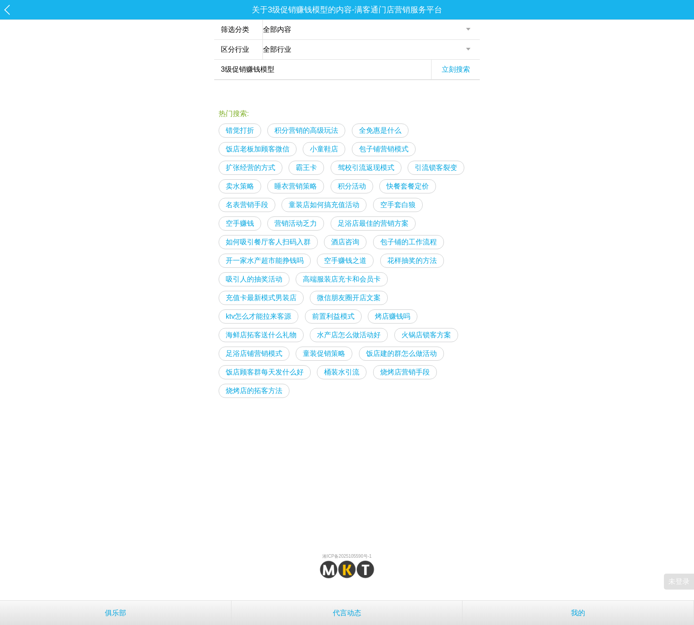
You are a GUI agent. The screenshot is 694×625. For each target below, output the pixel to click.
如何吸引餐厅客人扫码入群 (268, 242)
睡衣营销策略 (295, 186)
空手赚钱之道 (345, 260)
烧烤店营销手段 (405, 372)
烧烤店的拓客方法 (254, 390)
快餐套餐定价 (407, 186)
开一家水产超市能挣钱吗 (265, 260)
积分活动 (352, 186)
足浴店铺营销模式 (254, 353)
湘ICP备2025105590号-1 (346, 556)
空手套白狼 (398, 204)
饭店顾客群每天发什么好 (265, 372)
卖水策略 (240, 186)
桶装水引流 (341, 372)
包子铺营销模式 (384, 149)
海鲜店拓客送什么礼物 (261, 335)
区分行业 (235, 49)
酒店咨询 (345, 242)
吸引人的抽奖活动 (254, 279)
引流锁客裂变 (436, 167)
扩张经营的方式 (250, 167)
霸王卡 (306, 167)
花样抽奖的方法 (412, 260)
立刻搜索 (456, 69)
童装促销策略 (324, 353)
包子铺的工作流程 (408, 242)
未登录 (679, 581)
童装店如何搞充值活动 (324, 204)
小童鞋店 (324, 149)
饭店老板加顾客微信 (257, 149)
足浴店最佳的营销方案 (373, 223)
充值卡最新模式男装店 (261, 297)
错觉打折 (240, 130)
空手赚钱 (240, 223)
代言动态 (347, 613)
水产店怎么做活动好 (349, 335)
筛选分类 (235, 29)
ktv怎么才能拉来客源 (258, 316)
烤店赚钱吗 (392, 316)
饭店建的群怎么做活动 (401, 353)
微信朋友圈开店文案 (349, 297)
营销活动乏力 (295, 223)
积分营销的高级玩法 (306, 130)
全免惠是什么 (380, 130)
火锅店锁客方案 (426, 335)
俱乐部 (115, 613)
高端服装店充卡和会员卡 (342, 279)
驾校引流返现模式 (366, 167)
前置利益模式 (333, 316)
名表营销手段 (247, 204)
